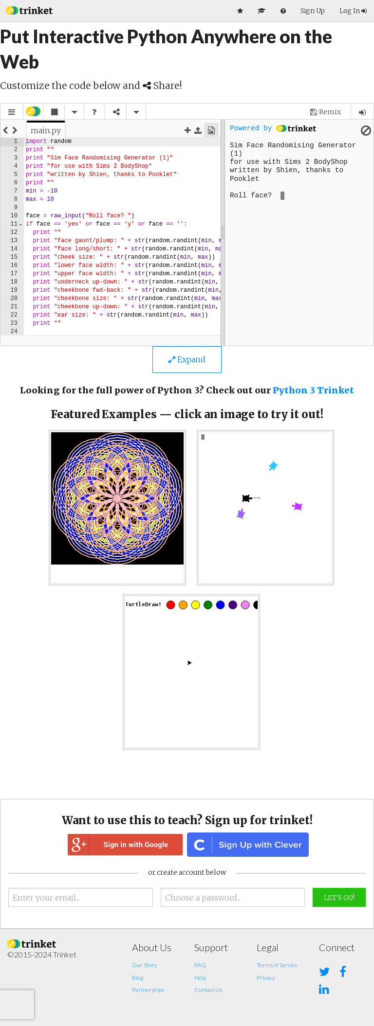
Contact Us (208, 989)
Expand (187, 359)
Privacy (266, 977)
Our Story (144, 965)
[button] (29, 9)
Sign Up (312, 11)
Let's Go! (339, 898)
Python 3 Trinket (313, 390)
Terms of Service (277, 965)
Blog (137, 977)
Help (200, 977)
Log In (353, 11)
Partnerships (148, 989)
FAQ (200, 965)
